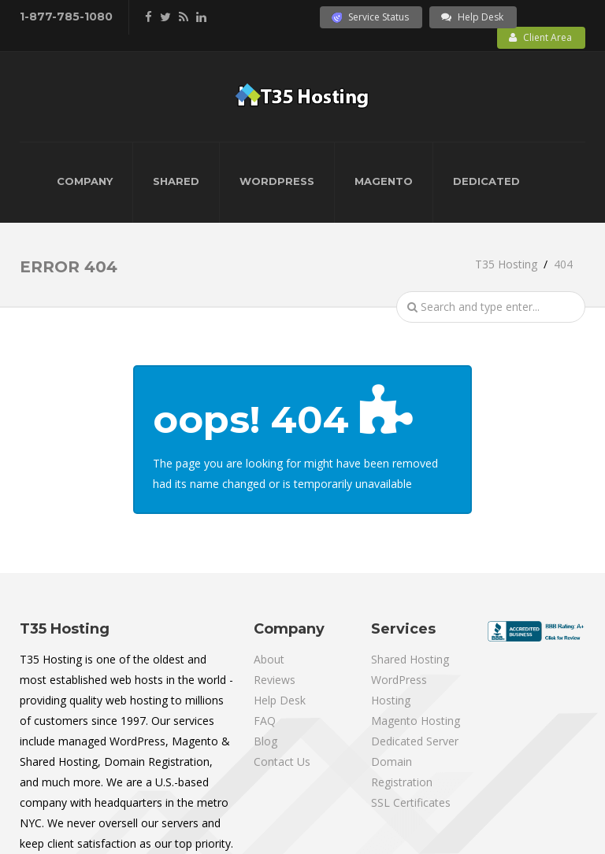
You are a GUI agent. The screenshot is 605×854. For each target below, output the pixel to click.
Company (85, 181)
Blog (265, 741)
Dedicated (486, 181)
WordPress (276, 181)
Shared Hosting (410, 659)
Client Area (540, 37)
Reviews (274, 679)
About (269, 659)
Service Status (370, 16)
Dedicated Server (414, 741)
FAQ (265, 720)
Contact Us (282, 761)
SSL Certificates (411, 802)
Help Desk (472, 17)
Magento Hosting (415, 720)
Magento (383, 181)
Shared (176, 181)
